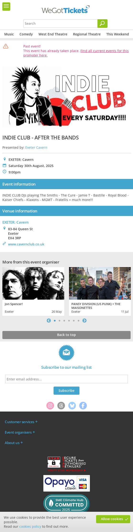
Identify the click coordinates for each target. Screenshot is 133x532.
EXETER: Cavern (15, 222)
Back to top (66, 334)
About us (12, 442)
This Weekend (117, 34)
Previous (48, 320)
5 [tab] (74, 320)
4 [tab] (69, 320)
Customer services (19, 421)
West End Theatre (53, 34)
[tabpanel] (33, 291)
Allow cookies (112, 519)
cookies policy (30, 526)
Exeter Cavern (36, 147)
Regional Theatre (87, 34)
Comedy (26, 34)
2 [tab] (59, 320)
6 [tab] (78, 320)
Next (84, 320)
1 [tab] (55, 320)
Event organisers (18, 432)
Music (9, 34)
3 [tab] (64, 320)
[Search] (103, 23)
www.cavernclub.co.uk (26, 244)
